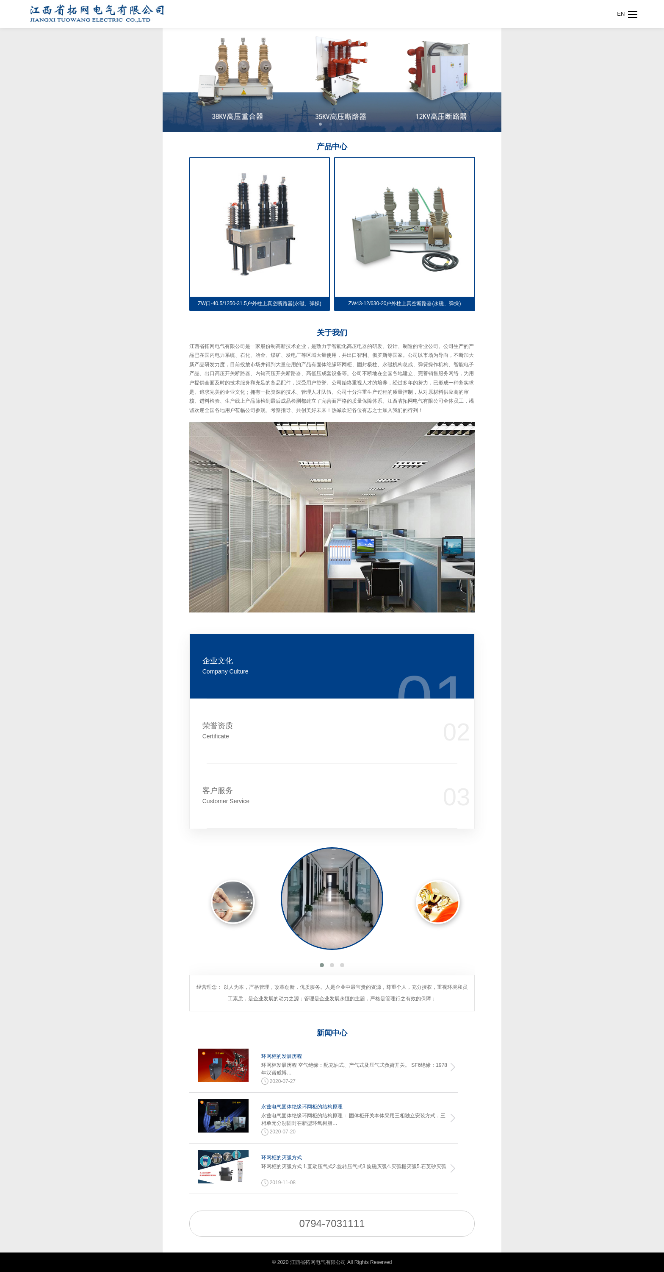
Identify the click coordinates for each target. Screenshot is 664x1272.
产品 (332, 146)
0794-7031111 (332, 1223)
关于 (332, 332)
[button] (322, 965)
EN (621, 14)
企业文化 (307, 666)
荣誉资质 (307, 730)
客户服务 (307, 795)
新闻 (332, 1033)
